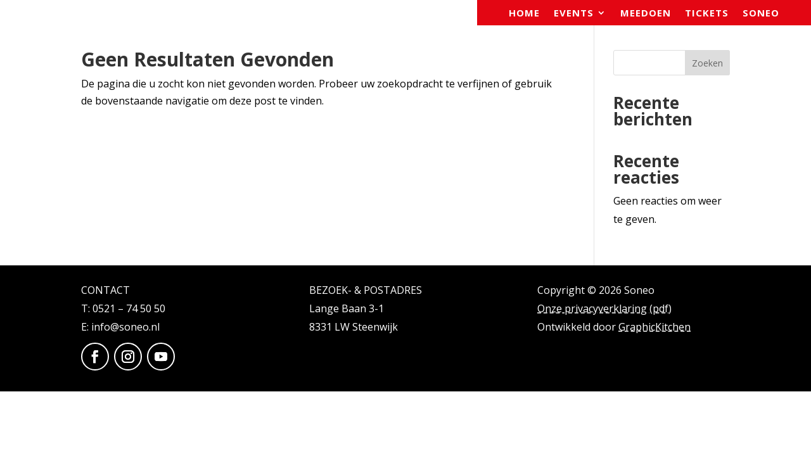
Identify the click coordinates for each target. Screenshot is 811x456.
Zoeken (707, 63)
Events (574, 13)
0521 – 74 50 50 (129, 308)
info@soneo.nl (125, 327)
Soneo (761, 13)
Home (524, 13)
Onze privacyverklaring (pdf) (604, 308)
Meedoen (645, 13)
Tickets (707, 13)
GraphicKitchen (654, 327)
